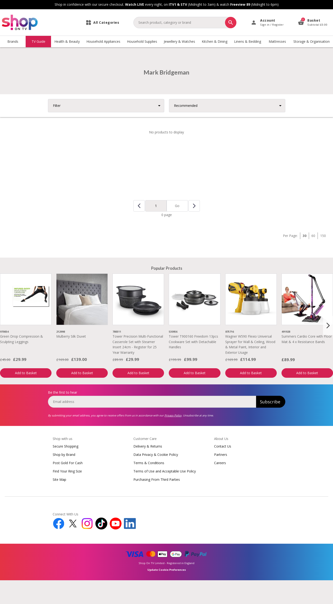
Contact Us (222, 470)
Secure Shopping (65, 470)
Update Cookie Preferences (166, 593)
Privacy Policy (173, 439)
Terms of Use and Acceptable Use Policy (164, 495)
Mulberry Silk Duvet (71, 360)
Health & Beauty (67, 41)
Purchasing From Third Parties (156, 503)
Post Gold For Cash (68, 486)
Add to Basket (26, 396)
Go (177, 229)
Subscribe (270, 425)
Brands (12, 41)
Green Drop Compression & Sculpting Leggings (21, 363)
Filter (57, 129)
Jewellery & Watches (179, 41)
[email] (152, 425)
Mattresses (277, 41)
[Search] (230, 22)
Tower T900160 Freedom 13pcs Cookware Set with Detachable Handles (193, 365)
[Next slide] (328, 349)
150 (323, 259)
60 (313, 259)
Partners (220, 478)
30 (304, 259)
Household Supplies (142, 41)
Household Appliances (103, 41)
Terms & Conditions (148, 486)
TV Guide (38, 41)
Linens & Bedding (247, 41)
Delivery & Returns (147, 470)
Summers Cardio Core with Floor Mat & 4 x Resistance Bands (306, 363)
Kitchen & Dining (214, 41)
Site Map (59, 503)
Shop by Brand (64, 478)
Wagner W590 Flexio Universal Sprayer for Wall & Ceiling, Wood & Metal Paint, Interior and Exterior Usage (250, 368)
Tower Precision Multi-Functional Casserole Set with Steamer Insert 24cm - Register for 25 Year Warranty (138, 368)
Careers (220, 486)
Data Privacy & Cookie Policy (155, 478)
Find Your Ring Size (67, 495)
